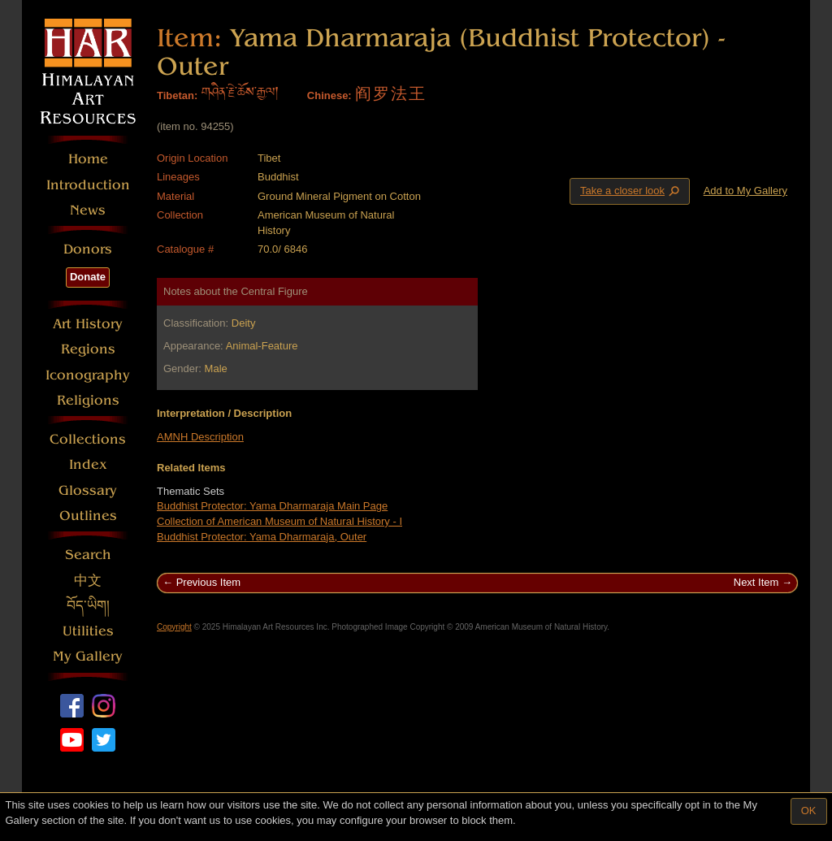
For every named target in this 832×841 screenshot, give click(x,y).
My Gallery (88, 656)
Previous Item (208, 582)
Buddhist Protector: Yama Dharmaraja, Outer (261, 537)
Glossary (87, 490)
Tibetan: (177, 95)
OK (809, 810)
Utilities (88, 631)
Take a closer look (631, 191)
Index (88, 464)
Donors (87, 249)
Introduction (88, 185)
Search (88, 554)
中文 (88, 580)
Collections (88, 439)
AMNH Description (200, 437)
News (88, 210)
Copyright (174, 626)
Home (88, 159)
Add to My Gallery (745, 190)
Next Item (756, 582)
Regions (88, 349)
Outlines (88, 515)
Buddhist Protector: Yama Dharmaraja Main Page (272, 506)
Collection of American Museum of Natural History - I (279, 521)
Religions (88, 400)
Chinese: (329, 95)
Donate (88, 277)
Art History (88, 324)
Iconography (88, 375)
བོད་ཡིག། (88, 605)
